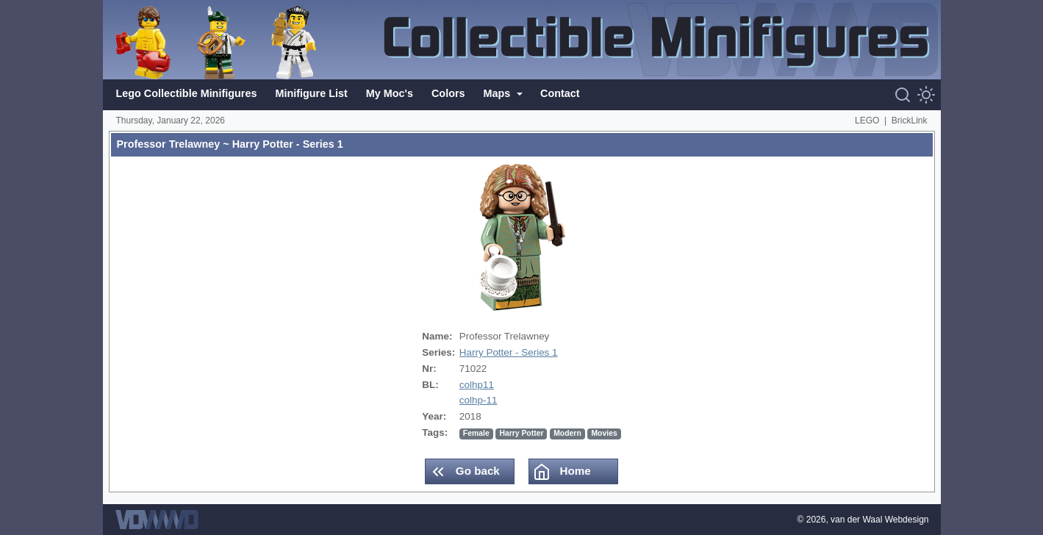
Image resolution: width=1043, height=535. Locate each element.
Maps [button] (499, 93)
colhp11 (476, 384)
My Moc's (389, 93)
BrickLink (910, 120)
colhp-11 (478, 400)
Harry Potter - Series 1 (508, 352)
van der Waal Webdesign (879, 519)
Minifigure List (311, 93)
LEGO (867, 120)
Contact (560, 93)
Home (561, 472)
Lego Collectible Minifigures (186, 93)
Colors (448, 93)
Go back (464, 472)
